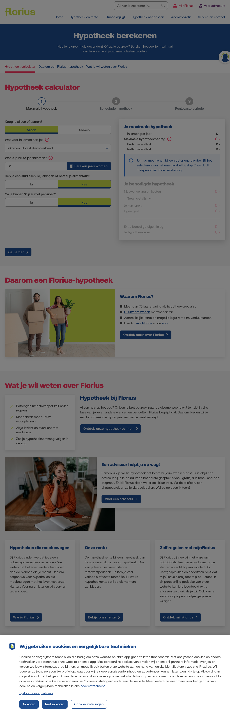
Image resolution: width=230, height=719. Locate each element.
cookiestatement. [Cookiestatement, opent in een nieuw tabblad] (92, 689)
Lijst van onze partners (36, 696)
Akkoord (29, 707)
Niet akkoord (54, 707)
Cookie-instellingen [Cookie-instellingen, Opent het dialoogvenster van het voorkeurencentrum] (88, 707)
